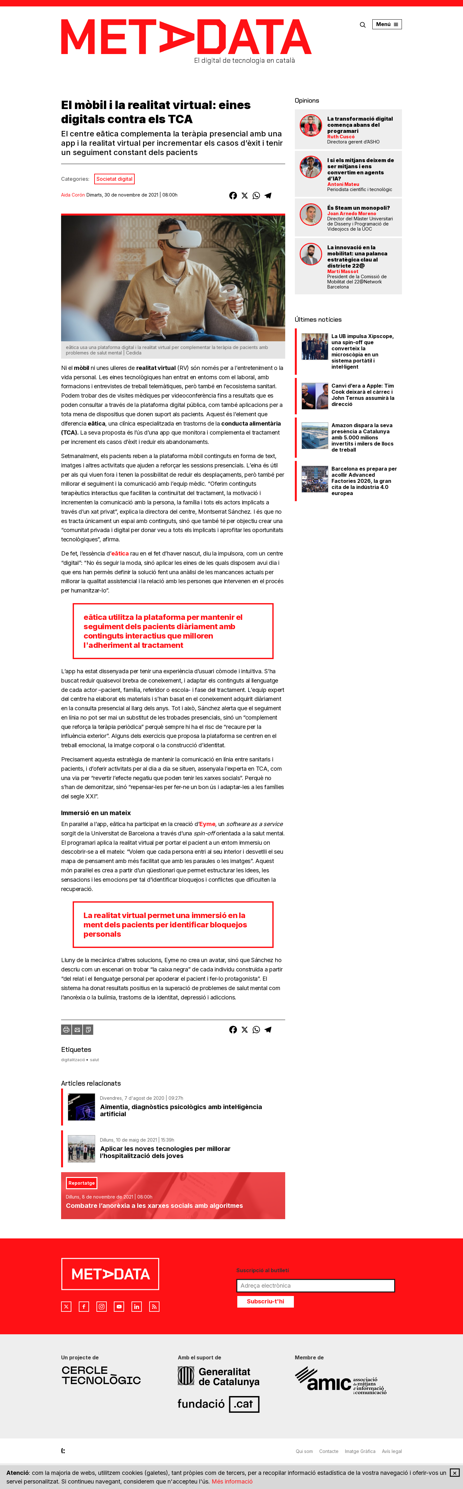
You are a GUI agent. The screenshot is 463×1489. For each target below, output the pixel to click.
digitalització (73, 1059)
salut (94, 1059)
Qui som (304, 1451)
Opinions (307, 100)
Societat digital (114, 179)
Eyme (207, 824)
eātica (120, 553)
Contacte (329, 1451)
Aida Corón (73, 195)
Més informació (232, 1481)
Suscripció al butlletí (262, 1270)
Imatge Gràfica (360, 1451)
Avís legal (392, 1451)
